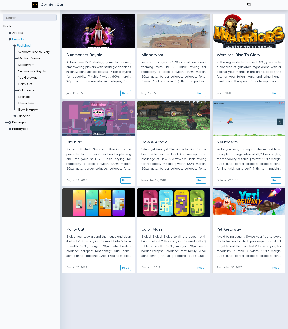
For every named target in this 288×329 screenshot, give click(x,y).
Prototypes (20, 129)
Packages (19, 122)
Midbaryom (26, 65)
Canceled (23, 116)
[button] (250, 4)
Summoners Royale (32, 71)
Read (124, 93)
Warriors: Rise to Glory (34, 52)
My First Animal (29, 58)
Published (24, 45)
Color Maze (26, 90)
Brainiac (24, 97)
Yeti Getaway (28, 77)
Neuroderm (26, 103)
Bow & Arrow (28, 109)
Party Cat (25, 84)
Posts (7, 26)
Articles (17, 33)
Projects (18, 39)
